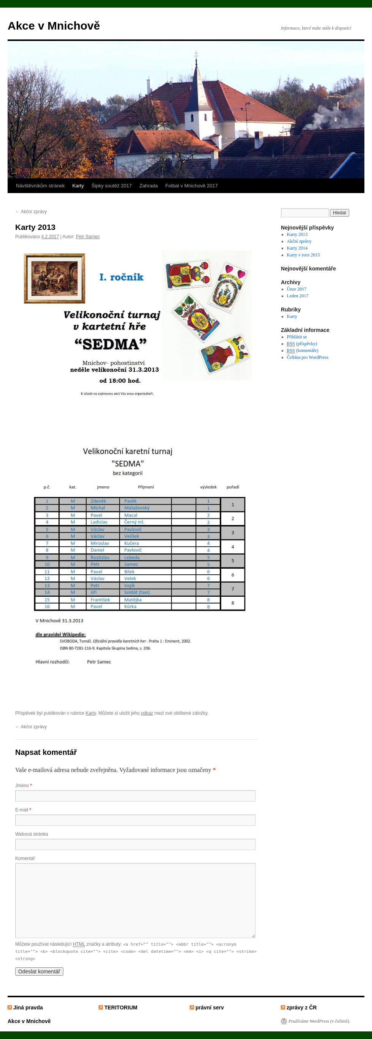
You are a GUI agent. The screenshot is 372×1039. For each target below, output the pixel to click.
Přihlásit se (297, 337)
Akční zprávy (31, 211)
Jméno (23, 785)
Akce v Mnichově (54, 25)
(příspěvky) (302, 344)
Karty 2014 (297, 248)
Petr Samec (88, 236)
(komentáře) (302, 351)
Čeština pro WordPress (307, 357)
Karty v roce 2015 (303, 255)
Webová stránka (31, 834)
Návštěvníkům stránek (40, 186)
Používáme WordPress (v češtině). (319, 1021)
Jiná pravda (28, 1007)
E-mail (23, 810)
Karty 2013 (297, 234)
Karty (78, 186)
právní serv (209, 1007)
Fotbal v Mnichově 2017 (192, 186)
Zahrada (148, 186)
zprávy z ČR (302, 1007)
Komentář (25, 858)
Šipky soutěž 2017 (111, 186)
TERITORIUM (120, 1007)
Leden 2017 (298, 296)
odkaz (147, 713)
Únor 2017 (297, 289)
